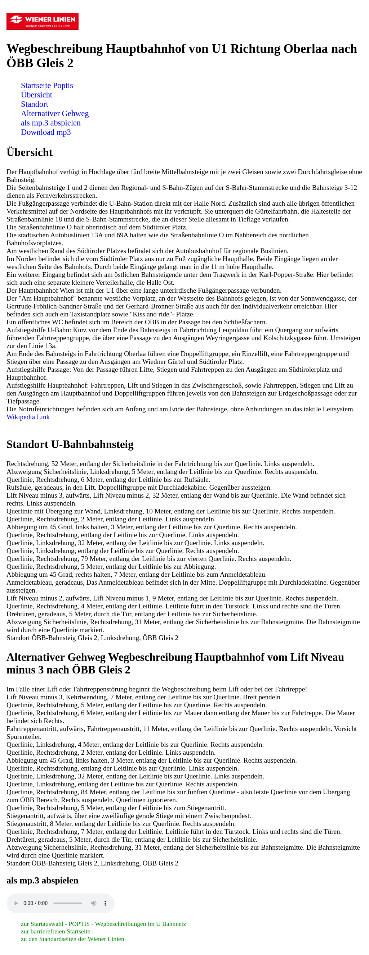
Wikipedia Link (28, 417)
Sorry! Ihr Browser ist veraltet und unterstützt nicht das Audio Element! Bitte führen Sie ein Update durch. (60, 903)
